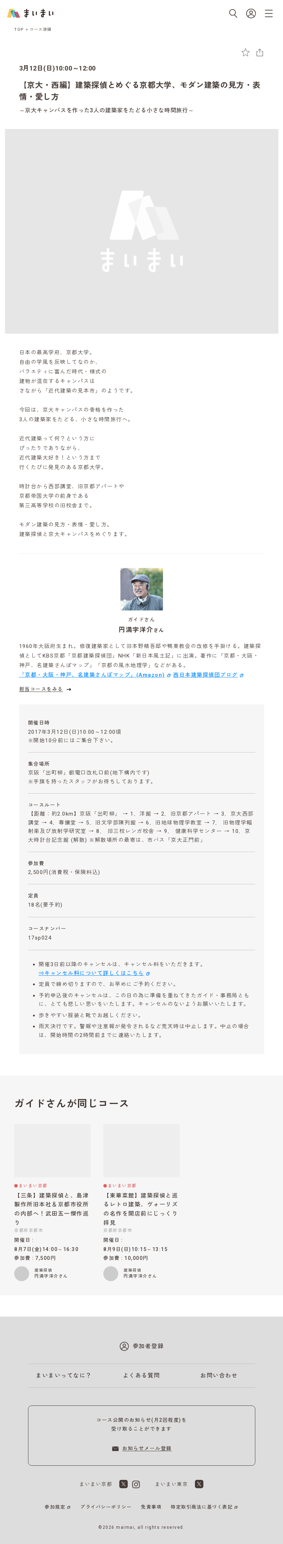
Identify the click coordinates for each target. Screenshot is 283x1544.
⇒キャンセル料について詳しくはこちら (91, 973)
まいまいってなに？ (64, 1375)
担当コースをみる (46, 689)
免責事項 (151, 1507)
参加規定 (55, 1507)
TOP (19, 29)
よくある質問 (141, 1375)
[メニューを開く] (268, 13)
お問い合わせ (219, 1375)
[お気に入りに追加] (245, 52)
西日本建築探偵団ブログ (205, 675)
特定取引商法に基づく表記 (202, 1507)
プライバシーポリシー (106, 1507)
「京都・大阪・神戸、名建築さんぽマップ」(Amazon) (92, 675)
